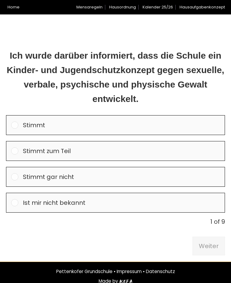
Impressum (129, 271)
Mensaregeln (89, 7)
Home (14, 7)
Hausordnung (122, 7)
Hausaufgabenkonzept (202, 7)
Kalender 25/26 (158, 7)
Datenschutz (160, 271)
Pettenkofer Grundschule (84, 271)
